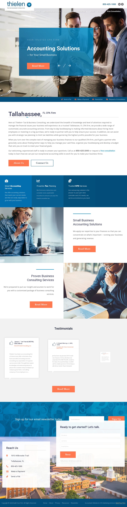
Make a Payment (81, 99)
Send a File (66, 99)
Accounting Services (51, 11)
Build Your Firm (120, 503)
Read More (38, 66)
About (92, 11)
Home (38, 11)
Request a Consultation (115, 99)
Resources (65, 503)
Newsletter (97, 99)
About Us (19, 166)
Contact (101, 11)
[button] (59, 65)
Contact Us (43, 166)
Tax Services (68, 11)
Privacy (57, 503)
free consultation (108, 154)
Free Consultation (114, 11)
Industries (82, 11)
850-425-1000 (109, 4)
